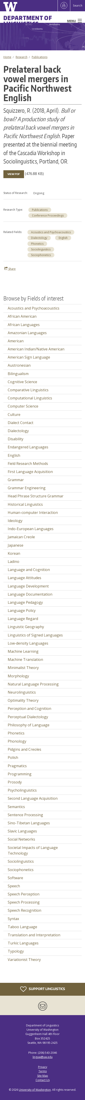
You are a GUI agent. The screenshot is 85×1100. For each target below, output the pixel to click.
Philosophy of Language (28, 724)
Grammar (16, 479)
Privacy (42, 1067)
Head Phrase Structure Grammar (35, 496)
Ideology (15, 520)
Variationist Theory (24, 959)
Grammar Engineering (27, 487)
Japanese (15, 545)
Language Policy (22, 610)
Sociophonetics (41, 255)
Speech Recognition (24, 910)
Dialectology (39, 238)
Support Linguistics (42, 989)
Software (15, 877)
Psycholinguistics (22, 790)
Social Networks (21, 839)
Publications (39, 57)
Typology (16, 951)
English (63, 238)
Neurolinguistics (22, 692)
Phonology (17, 741)
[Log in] (64, 5)
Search (77, 5)
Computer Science (23, 406)
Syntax (13, 918)
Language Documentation (30, 594)
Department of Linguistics (27, 21)
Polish (13, 757)
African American (22, 316)
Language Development (28, 586)
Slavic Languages (22, 831)
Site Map (42, 1076)
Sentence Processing (25, 814)
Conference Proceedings (48, 215)
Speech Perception (23, 894)
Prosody (15, 782)
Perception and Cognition (29, 708)
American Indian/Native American (36, 349)
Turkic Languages (23, 943)
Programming (20, 773)
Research (21, 57)
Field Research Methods (28, 463)
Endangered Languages (28, 447)
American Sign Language (29, 357)
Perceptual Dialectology (28, 716)
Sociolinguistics (41, 249)
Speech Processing (24, 902)
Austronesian (19, 365)
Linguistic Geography (26, 626)
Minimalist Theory (23, 667)
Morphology (18, 676)
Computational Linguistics (30, 398)
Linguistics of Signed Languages (35, 635)
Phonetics (37, 244)
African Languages (24, 324)
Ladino (13, 561)
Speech (14, 885)
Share (10, 269)
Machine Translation (25, 659)
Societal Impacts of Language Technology (33, 850)
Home (7, 57)
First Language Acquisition (30, 471)
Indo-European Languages (30, 528)
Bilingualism (18, 373)
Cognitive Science (22, 381)
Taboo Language (22, 926)
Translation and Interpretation (34, 934)
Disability (15, 438)
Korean (14, 553)
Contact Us (43, 1080)
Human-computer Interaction (33, 512)
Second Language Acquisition (33, 798)
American (16, 340)
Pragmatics (17, 765)
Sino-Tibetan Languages (29, 822)
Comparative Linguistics (28, 389)
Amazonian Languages (27, 332)
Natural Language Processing (33, 684)
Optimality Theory (23, 700)
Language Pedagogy (25, 602)
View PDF (13, 174)
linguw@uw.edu (43, 1057)
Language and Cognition (29, 569)
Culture (14, 414)
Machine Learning (23, 651)
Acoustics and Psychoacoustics (51, 232)
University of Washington (35, 1090)
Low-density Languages (28, 643)
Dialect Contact (20, 422)
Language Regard (23, 618)
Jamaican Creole (21, 536)
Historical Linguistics (25, 504)
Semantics (16, 806)
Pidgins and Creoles (24, 749)
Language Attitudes (24, 577)
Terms (43, 1071)
